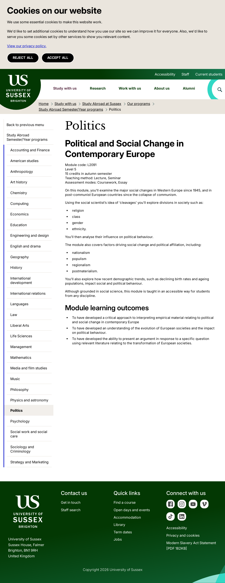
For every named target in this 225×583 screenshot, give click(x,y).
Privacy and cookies (183, 535)
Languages (19, 304)
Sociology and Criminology (22, 449)
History (16, 267)
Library (119, 524)
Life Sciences (21, 336)
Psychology (20, 421)
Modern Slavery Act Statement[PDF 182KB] (191, 546)
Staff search (70, 510)
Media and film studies (28, 368)
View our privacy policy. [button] (26, 46)
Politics (16, 410)
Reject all (23, 58)
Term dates (123, 532)
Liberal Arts (19, 325)
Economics (19, 214)
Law (13, 314)
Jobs (118, 539)
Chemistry (18, 193)
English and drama (25, 246)
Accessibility (165, 74)
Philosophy (19, 389)
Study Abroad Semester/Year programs (27, 137)
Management (21, 347)
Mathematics (20, 357)
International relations (27, 293)
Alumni (189, 88)
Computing (19, 203)
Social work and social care (28, 434)
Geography (19, 257)
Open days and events (132, 510)
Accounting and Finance (30, 150)
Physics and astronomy (29, 400)
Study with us (65, 88)
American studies (24, 161)
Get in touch (70, 502)
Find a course (125, 502)
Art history (18, 182)
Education (18, 225)
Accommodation (127, 517)
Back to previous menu (25, 125)
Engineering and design (29, 235)
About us (162, 88)
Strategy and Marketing (29, 462)
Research (98, 88)
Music (15, 379)
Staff (185, 74)
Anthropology (21, 171)
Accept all (57, 58)
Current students (208, 74)
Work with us (130, 88)
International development (21, 280)
